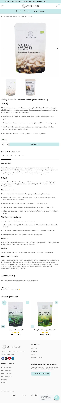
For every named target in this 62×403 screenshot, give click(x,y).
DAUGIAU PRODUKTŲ (13, 16)
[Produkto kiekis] (5, 144)
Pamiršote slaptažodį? (37, 357)
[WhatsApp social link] (23, 156)
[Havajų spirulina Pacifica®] (15, 314)
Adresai (33, 354)
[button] (3, 48)
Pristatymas (4, 379)
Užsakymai (34, 351)
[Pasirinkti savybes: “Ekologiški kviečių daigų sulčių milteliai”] (32, 326)
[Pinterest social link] (24, 11)
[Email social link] (11, 156)
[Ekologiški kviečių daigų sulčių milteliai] (45, 314)
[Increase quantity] (7, 144)
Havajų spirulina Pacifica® (15, 330)
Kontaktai (3, 383)
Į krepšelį (34, 144)
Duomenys (34, 348)
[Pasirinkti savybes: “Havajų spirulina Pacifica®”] (3, 326)
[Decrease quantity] (2, 144)
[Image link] (11, 347)
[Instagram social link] (20, 11)
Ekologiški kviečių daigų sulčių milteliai (45, 330)
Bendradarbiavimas (6, 373)
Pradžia (3, 16)
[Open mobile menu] (2, 6)
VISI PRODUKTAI (27, 16)
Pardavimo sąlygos (6, 370)
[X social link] (7, 156)
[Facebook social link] (16, 11)
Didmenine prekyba (6, 367)
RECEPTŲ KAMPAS (39, 11)
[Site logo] (30, 6)
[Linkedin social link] (28, 11)
